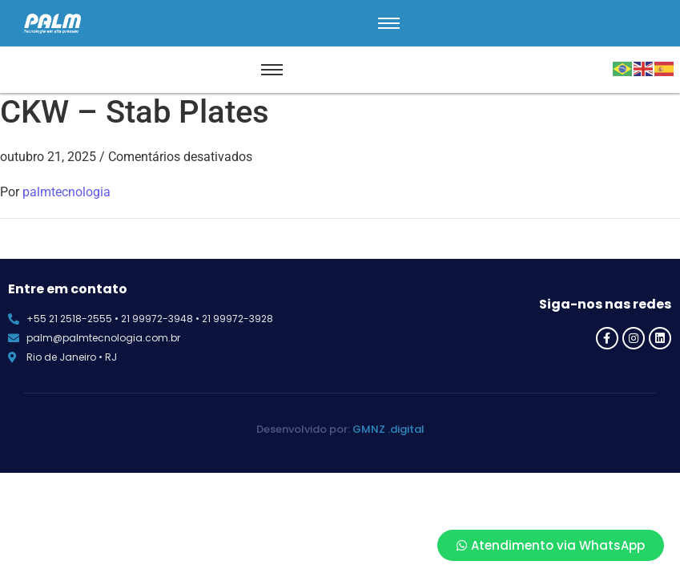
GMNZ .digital (388, 429)
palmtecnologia (66, 192)
